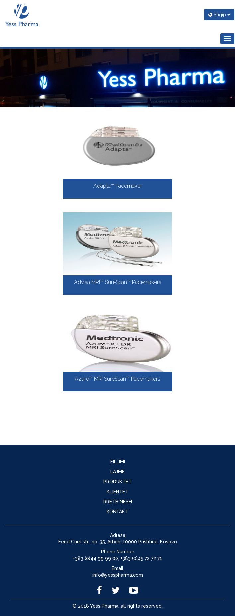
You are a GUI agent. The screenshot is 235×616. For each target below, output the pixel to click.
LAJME (117, 471)
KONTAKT (117, 511)
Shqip (219, 14)
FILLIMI (117, 461)
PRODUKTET (117, 481)
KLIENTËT (117, 491)
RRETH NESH (117, 501)
